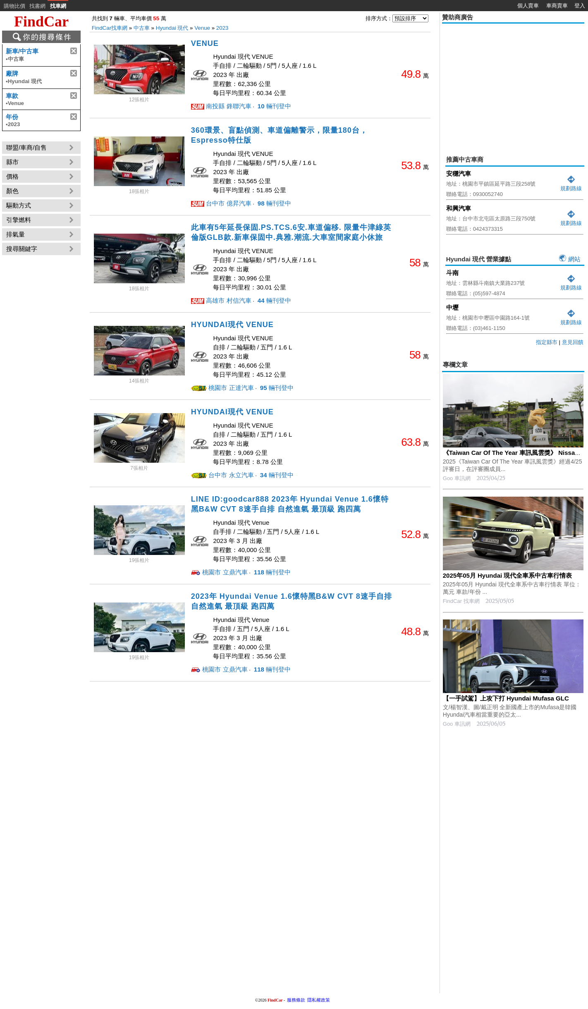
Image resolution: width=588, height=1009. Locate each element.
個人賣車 (528, 5)
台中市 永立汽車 (230, 474)
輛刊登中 (273, 106)
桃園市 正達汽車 (230, 387)
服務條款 (296, 999)
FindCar (41, 21)
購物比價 (14, 6)
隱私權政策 (318, 999)
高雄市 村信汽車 (228, 300)
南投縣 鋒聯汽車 (228, 106)
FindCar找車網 (109, 28)
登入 (579, 5)
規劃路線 (571, 185)
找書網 (37, 6)
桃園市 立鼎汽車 (224, 572)
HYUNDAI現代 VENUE (232, 324)
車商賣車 (557, 5)
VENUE (205, 43)
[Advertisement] (513, 83)
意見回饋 (572, 342)
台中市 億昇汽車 (228, 203)
